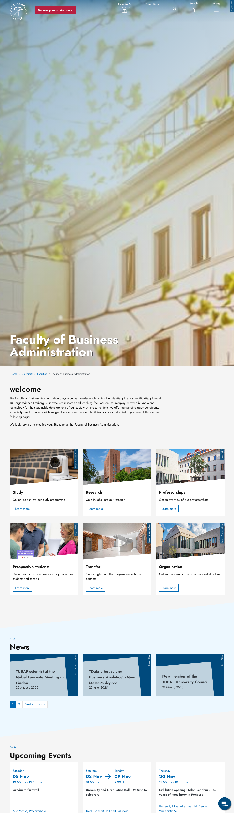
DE (174, 8)
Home (13, 374)
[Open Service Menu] (224, 803)
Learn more (22, 508)
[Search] (194, 8)
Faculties (42, 374)
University (27, 374)
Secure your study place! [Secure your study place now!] (56, 10)
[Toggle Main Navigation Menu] (216, 11)
